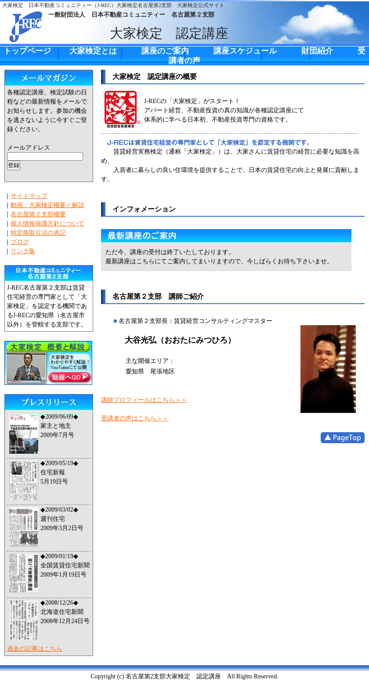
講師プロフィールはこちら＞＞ (144, 400)
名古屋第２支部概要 (38, 214)
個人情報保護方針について (47, 223)
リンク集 (23, 251)
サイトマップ (29, 196)
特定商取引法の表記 (38, 232)
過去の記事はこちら (34, 648)
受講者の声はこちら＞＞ (135, 418)
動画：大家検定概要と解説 (47, 205)
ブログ (20, 242)
